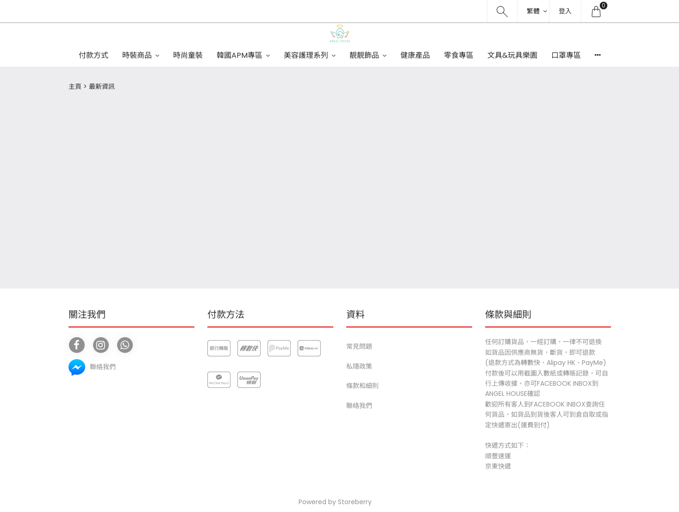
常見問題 (359, 346)
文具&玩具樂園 (512, 55)
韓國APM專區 (239, 55)
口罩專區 (566, 55)
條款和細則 (362, 385)
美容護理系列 (306, 55)
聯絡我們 (359, 405)
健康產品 (415, 55)
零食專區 (458, 55)
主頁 (75, 86)
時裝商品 (137, 55)
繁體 (533, 11)
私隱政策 (359, 366)
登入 (565, 11)
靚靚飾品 (364, 55)
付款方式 (93, 55)
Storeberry (355, 501)
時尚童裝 (188, 55)
